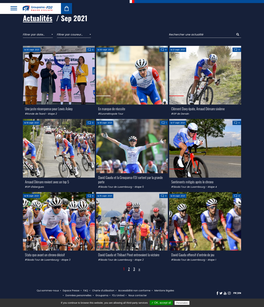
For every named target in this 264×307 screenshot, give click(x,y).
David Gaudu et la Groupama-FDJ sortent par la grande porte (130, 179)
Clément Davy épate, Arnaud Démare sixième (198, 108)
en (239, 293)
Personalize (182, 303)
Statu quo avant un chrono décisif (45, 254)
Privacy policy (198, 302)
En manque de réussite (111, 108)
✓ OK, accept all (161, 302)
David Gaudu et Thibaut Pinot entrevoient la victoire (128, 254)
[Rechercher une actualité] (202, 35)
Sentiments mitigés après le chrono (192, 181)
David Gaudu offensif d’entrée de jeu (192, 254)
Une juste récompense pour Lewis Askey (49, 108)
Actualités (37, 18)
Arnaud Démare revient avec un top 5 (47, 181)
